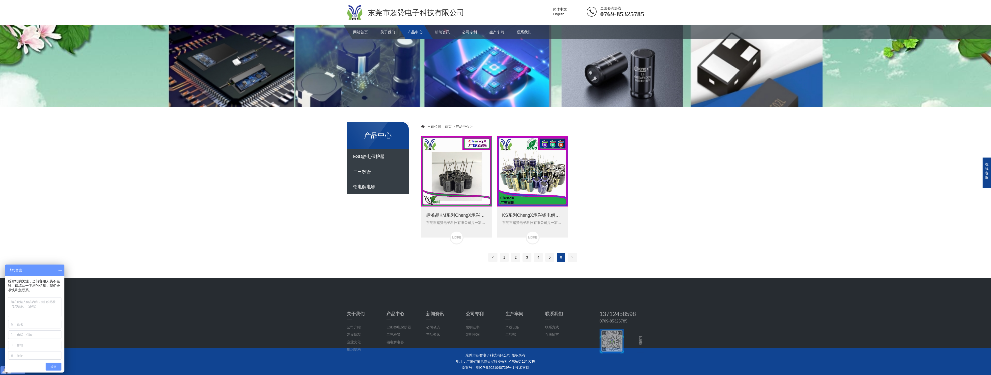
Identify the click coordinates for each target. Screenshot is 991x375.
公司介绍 (354, 351)
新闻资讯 (442, 32)
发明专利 (473, 358)
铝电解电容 (364, 186)
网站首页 (360, 32)
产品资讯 (433, 358)
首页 (448, 127)
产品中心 (415, 32)
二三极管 (362, 171)
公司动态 (433, 351)
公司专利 (469, 32)
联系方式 (552, 351)
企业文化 (354, 366)
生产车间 (496, 32)
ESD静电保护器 (369, 156)
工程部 (510, 358)
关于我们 (387, 32)
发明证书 (473, 351)
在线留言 (552, 358)
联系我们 (524, 32)
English (558, 14)
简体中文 (560, 9)
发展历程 (354, 358)
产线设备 (512, 351)
